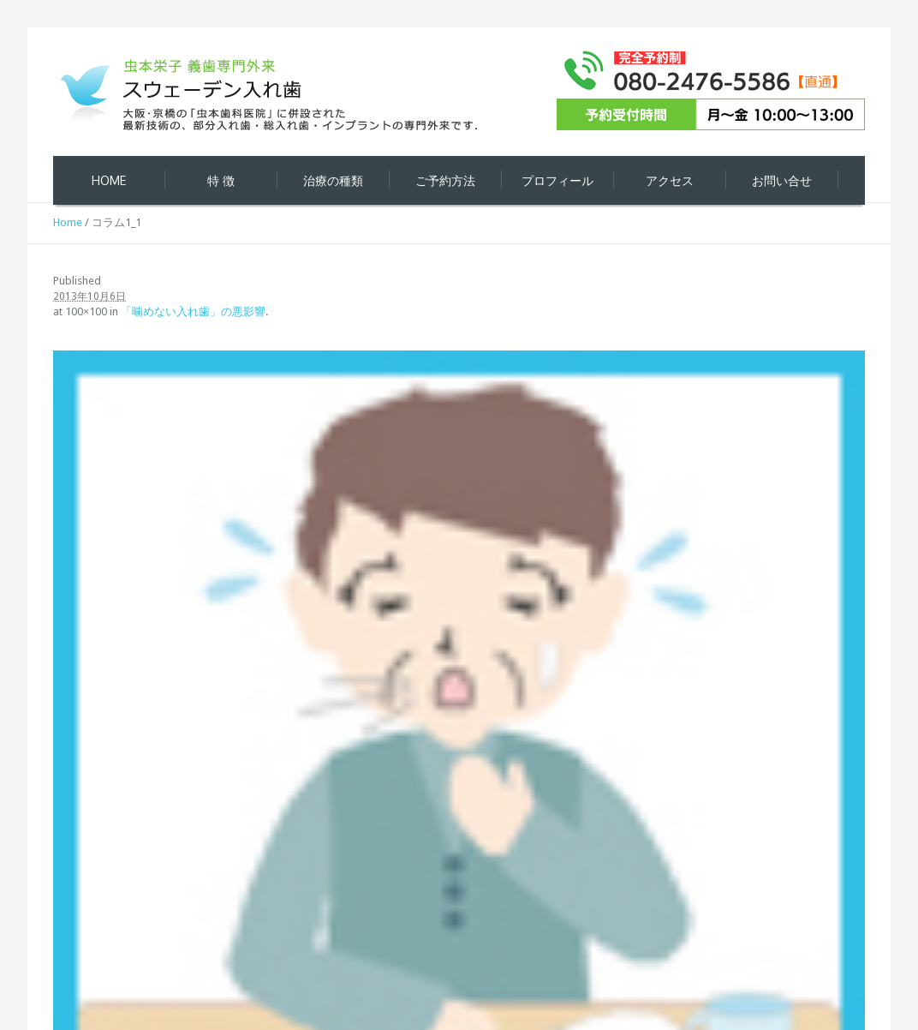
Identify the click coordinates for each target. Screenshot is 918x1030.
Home (67, 222)
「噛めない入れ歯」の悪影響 (193, 311)
